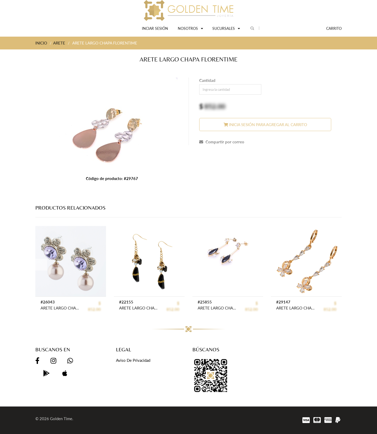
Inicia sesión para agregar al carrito (265, 124)
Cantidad (207, 80)
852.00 (214, 106)
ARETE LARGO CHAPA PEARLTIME (60, 308)
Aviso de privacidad (133, 360)
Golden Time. (61, 418)
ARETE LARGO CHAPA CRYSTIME (138, 308)
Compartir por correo (221, 141)
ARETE (59, 43)
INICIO (41, 43)
